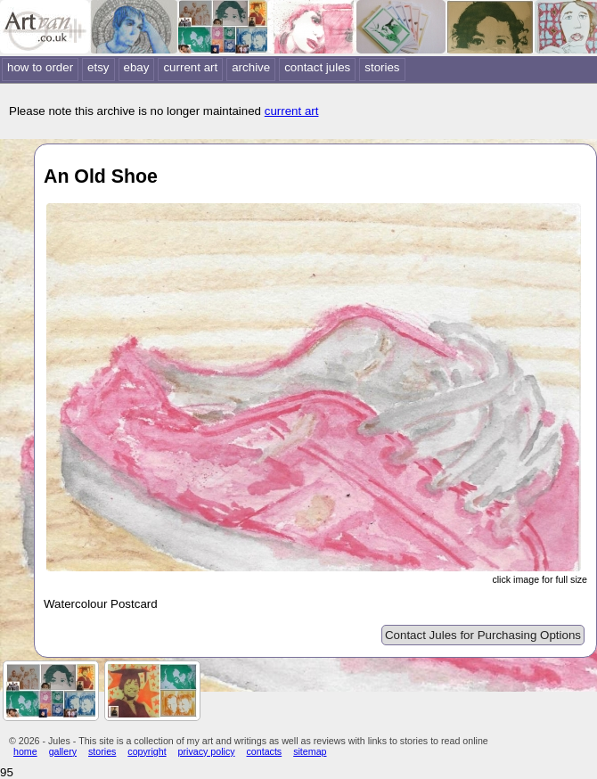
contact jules (317, 67)
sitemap (309, 751)
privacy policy (206, 751)
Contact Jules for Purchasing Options (483, 635)
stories (381, 67)
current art (190, 67)
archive (251, 67)
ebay (137, 67)
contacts (264, 751)
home (25, 751)
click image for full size (539, 579)
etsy (98, 67)
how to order (40, 67)
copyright (146, 751)
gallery (63, 751)
